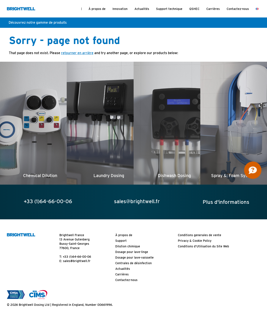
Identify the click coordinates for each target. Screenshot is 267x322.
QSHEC (194, 9)
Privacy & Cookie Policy (195, 240)
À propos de (97, 9)
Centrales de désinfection (133, 263)
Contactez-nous (238, 9)
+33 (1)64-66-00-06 (77, 256)
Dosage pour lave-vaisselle (134, 257)
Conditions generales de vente (199, 235)
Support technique (169, 9)
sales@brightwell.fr (76, 261)
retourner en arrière (77, 53)
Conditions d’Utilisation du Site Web (203, 246)
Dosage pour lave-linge (131, 252)
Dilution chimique (127, 246)
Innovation (120, 9)
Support (121, 240)
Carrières (213, 9)
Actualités (141, 9)
